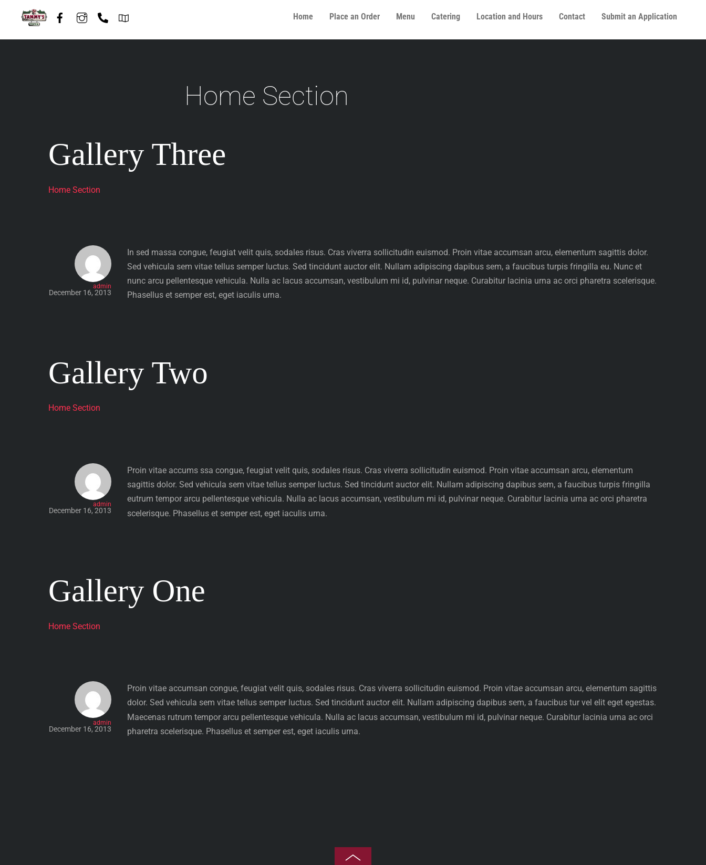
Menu (405, 17)
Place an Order (354, 17)
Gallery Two (128, 372)
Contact (572, 17)
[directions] (124, 15)
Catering (445, 17)
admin (102, 286)
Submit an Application (639, 17)
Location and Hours (509, 17)
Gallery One (126, 590)
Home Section (74, 190)
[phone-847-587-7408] (103, 15)
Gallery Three (137, 154)
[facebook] (60, 15)
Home (303, 17)
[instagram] (82, 15)
